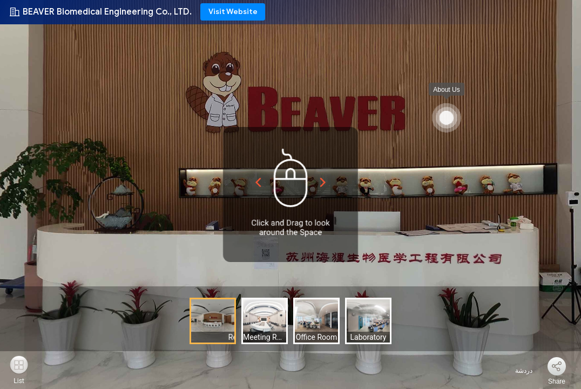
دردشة (517, 370)
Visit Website (233, 11)
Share (556, 381)
